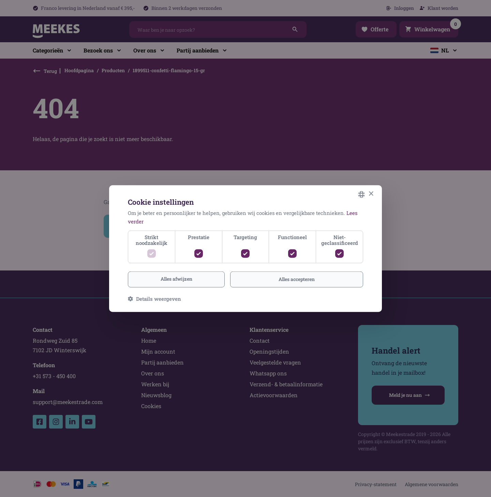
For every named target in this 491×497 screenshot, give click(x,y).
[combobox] (361, 194)
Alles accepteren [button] (297, 279)
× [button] (370, 194)
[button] (154, 299)
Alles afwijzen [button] (176, 279)
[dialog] (245, 248)
